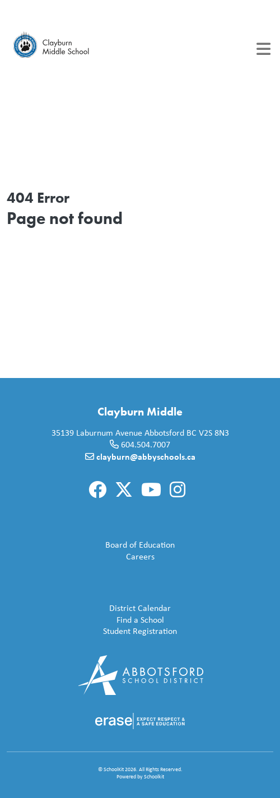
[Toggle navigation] (263, 49)
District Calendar (91, 608)
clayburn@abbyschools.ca (145, 456)
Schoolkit (154, 776)
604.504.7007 (145, 444)
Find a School (87, 620)
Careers (83, 557)
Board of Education (93, 545)
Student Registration (94, 631)
